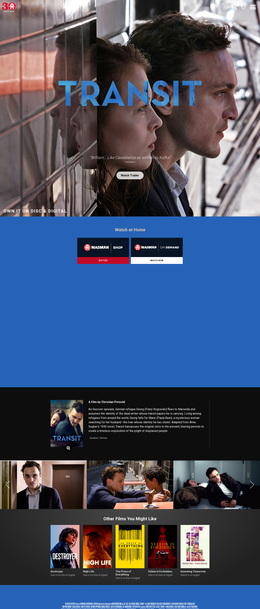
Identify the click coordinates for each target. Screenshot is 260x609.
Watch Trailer (130, 175)
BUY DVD (103, 260)
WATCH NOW (156, 260)
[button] (7, 485)
